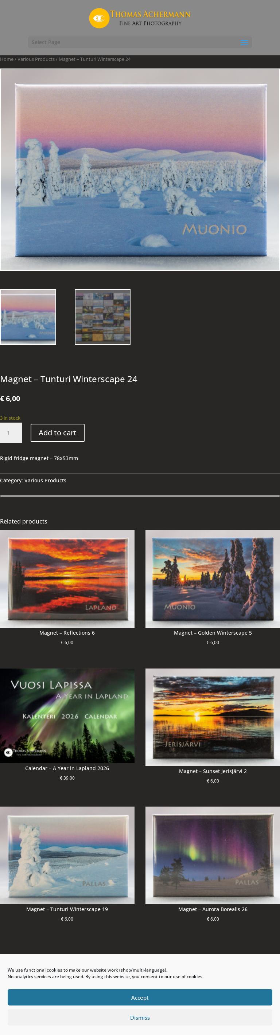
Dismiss (140, 1017)
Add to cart (58, 433)
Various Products (36, 59)
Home (6, 59)
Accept (140, 997)
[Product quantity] (11, 433)
